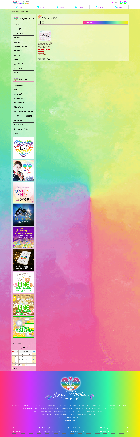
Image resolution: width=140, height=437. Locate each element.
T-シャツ (16, 24)
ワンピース (17, 55)
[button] (60, 7)
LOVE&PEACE (18, 85)
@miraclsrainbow (70, 420)
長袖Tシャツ (17, 37)
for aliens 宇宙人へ (20, 103)
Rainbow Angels (19, 124)
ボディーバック (18, 68)
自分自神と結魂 (18, 98)
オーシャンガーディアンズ (22, 129)
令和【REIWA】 (19, 120)
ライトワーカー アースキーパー (23, 111)
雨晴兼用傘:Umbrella (20, 46)
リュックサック (18, 64)
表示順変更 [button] (88, 22)
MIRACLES (17, 89)
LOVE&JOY (17, 133)
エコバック (17, 42)
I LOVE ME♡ (18, 94)
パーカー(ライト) (19, 29)
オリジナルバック (19, 51)
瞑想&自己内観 (18, 107)
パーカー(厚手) (18, 33)
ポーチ (16, 59)
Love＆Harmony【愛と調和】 (23, 116)
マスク (16, 72)
